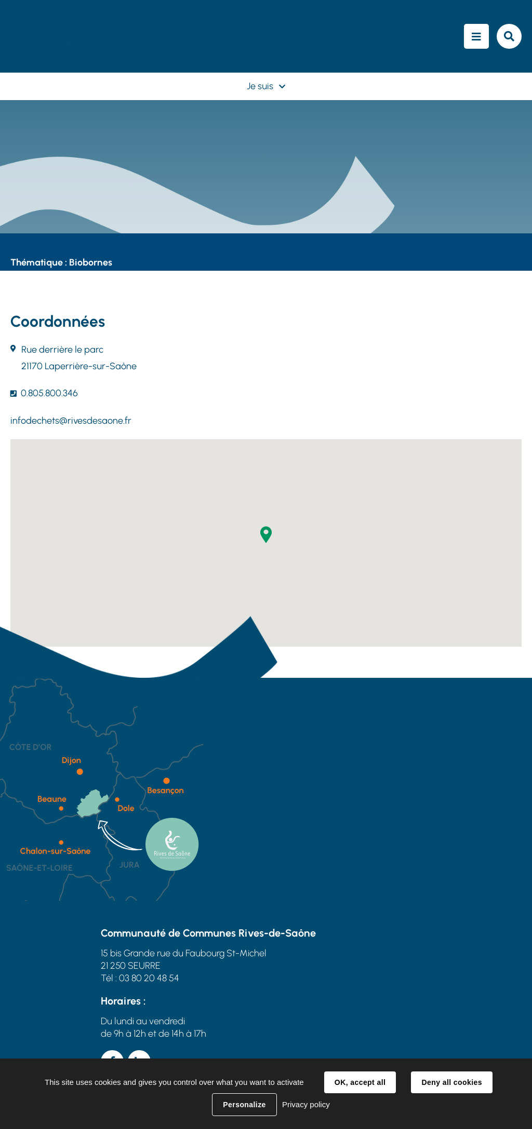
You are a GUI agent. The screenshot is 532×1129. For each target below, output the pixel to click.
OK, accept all (360, 1082)
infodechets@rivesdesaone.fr (70, 420)
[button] (266, 534)
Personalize (244, 1104)
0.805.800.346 (49, 393)
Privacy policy (306, 1104)
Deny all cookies (451, 1082)
